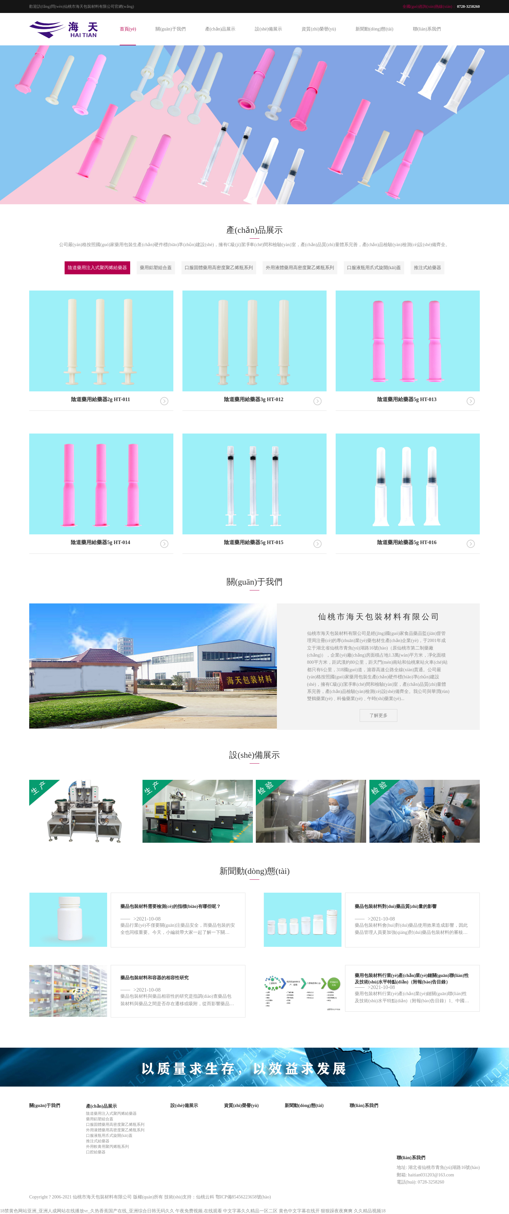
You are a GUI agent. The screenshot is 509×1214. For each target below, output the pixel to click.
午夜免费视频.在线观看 (198, 1210)
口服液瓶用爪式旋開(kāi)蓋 (374, 267)
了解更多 (378, 715)
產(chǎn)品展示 (220, 29)
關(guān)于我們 (170, 29)
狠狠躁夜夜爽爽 (337, 1210)
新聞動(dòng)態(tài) (374, 29)
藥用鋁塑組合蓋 (156, 267)
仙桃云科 (205, 1197)
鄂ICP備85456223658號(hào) (243, 1197)
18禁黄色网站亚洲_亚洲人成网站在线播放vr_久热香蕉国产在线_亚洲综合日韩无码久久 (87, 1210)
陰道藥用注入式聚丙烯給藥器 (97, 267)
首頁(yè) (128, 29)
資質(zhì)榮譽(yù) (319, 29)
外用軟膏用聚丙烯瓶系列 (107, 1146)
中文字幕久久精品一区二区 (250, 1210)
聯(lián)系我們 (427, 29)
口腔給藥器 (96, 1152)
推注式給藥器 (427, 267)
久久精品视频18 (370, 1210)
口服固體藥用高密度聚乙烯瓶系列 (219, 267)
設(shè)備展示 (268, 29)
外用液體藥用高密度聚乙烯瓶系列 (300, 267)
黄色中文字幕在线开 (299, 1210)
